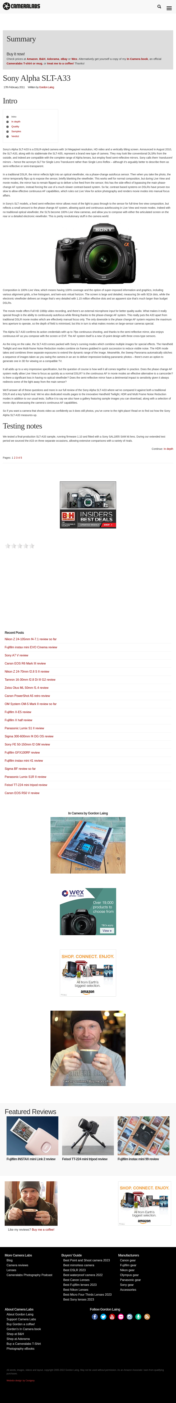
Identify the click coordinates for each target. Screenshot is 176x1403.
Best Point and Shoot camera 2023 (86, 1260)
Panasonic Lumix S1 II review (24, 728)
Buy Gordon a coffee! (21, 1324)
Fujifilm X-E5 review (18, 712)
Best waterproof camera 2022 (83, 1275)
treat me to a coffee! (60, 63)
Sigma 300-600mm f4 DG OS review (29, 736)
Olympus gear (129, 1275)
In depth (15, 121)
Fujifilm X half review (18, 720)
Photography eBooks (21, 1348)
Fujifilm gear (128, 1265)
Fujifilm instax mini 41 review (24, 760)
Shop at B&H (15, 1334)
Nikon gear (127, 1270)
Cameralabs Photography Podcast (29, 1275)
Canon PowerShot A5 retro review (27, 695)
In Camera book (137, 58)
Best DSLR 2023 (74, 1270)
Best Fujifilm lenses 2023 (80, 1284)
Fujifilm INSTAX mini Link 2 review (31, 1159)
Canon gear (128, 1260)
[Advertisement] (33, 595)
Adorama (53, 58)
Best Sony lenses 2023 (78, 1299)
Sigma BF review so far (20, 768)
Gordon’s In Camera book (24, 1329)
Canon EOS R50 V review (22, 793)
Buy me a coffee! (43, 1229)
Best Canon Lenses (76, 1280)
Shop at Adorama (18, 1338)
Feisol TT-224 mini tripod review (26, 785)
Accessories (128, 1289)
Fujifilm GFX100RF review (22, 752)
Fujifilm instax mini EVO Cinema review (31, 647)
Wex (74, 58)
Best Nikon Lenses (75, 1289)
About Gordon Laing (20, 1314)
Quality (15, 126)
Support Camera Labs (21, 1319)
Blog (10, 1260)
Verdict (15, 136)
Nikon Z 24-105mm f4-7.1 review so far (31, 639)
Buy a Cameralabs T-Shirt (24, 1343)
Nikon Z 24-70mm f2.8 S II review (27, 671)
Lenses (11, 1270)
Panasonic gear (130, 1280)
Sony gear (127, 1284)
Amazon (32, 58)
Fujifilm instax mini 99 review (138, 1159)
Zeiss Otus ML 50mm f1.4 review (26, 687)
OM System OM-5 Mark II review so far (30, 704)
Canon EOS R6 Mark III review (25, 663)
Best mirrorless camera (78, 1265)
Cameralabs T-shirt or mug (24, 63)
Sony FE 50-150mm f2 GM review (27, 744)
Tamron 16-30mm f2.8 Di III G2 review (30, 679)
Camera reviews (17, 1265)
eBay (64, 58)
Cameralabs (21, 6)
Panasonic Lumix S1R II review (25, 776)
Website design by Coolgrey (21, 1380)
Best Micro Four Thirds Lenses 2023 (87, 1294)
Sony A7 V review (16, 655)
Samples (16, 131)
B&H (42, 58)
